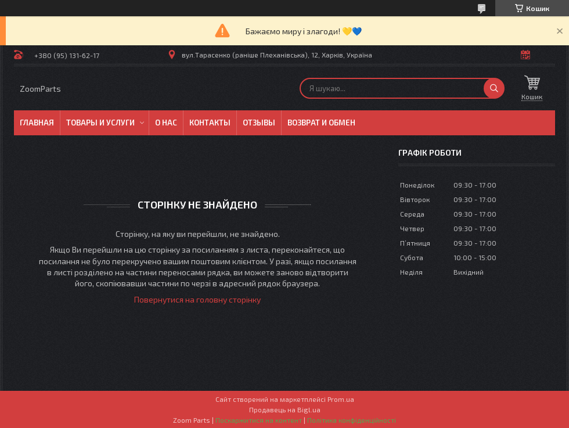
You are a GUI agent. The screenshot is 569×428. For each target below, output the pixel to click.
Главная (37, 122)
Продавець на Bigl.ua (284, 409)
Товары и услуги (100, 122)
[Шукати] (494, 88)
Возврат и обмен (321, 122)
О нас (166, 122)
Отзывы (259, 122)
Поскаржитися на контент (258, 420)
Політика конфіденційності (351, 420)
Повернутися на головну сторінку (197, 299)
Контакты (210, 122)
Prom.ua (340, 399)
